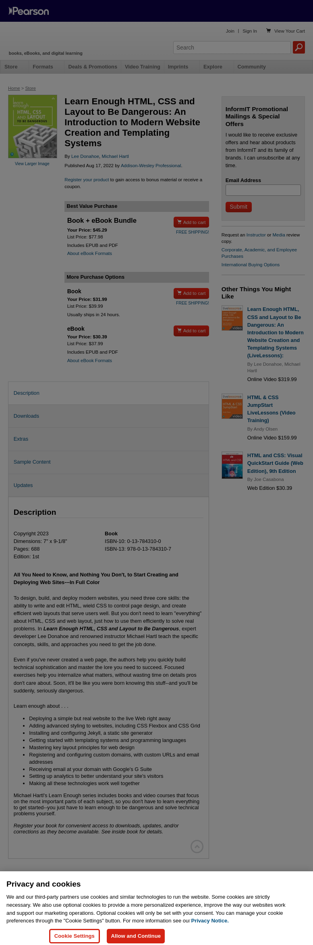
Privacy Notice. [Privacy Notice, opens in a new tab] (210, 933)
